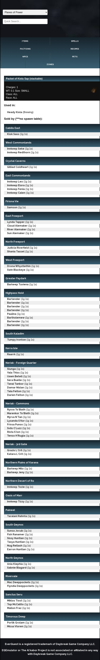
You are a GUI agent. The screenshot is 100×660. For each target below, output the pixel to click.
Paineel (10, 510)
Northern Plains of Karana (22, 462)
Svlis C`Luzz (14, 428)
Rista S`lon (13, 431)
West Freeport (15, 260)
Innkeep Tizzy (15, 501)
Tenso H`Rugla (16, 435)
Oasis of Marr (14, 495)
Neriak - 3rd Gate (16, 444)
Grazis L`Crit (14, 450)
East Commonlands (18, 175)
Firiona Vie (12, 201)
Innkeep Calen (16, 192)
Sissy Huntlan (15, 538)
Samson (12, 207)
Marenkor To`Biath (18, 413)
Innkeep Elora (16, 185)
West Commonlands (18, 142)
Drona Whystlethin (19, 266)
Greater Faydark (16, 278)
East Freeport (14, 215)
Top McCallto (15, 604)
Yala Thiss (13, 372)
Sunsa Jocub (15, 530)
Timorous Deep (15, 616)
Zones (50, 64)
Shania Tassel (15, 251)
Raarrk (11, 354)
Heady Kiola (14, 112)
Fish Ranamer (15, 534)
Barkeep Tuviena (17, 284)
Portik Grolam (16, 622)
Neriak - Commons (17, 403)
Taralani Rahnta (17, 516)
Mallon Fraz (14, 608)
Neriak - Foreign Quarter (21, 362)
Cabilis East (13, 128)
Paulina (11, 313)
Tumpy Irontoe (16, 339)
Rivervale (11, 576)
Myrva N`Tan (14, 417)
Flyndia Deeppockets (20, 586)
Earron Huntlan (16, 549)
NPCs (25, 56)
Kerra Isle (12, 348)
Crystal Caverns (16, 160)
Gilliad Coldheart (17, 167)
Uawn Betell (14, 376)
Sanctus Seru (14, 594)
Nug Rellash (14, 545)
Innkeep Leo (15, 181)
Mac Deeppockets (18, 582)
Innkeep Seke (15, 148)
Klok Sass (13, 134)
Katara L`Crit (15, 454)
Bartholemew (15, 317)
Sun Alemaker (16, 233)
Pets (74, 56)
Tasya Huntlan (16, 541)
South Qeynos (14, 524)
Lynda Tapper (16, 222)
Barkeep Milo (15, 468)
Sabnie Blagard (16, 567)
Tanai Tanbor (15, 383)
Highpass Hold (15, 292)
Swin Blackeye (16, 269)
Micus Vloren (15, 626)
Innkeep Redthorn (18, 152)
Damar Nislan (15, 387)
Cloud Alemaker (17, 225)
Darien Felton (15, 395)
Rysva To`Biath (16, 409)
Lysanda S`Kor (16, 420)
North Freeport (15, 241)
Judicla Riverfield (18, 247)
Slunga (11, 368)
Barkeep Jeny (15, 472)
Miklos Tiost (14, 600)
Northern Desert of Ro (20, 480)
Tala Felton (14, 391)
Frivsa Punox (15, 424)
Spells (74, 41)
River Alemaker (17, 229)
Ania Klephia (15, 563)
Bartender (13, 299)
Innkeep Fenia (16, 189)
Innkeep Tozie (16, 486)
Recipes (75, 49)
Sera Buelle (14, 380)
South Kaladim (15, 333)
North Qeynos (14, 557)
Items (25, 41)
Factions (25, 49)
